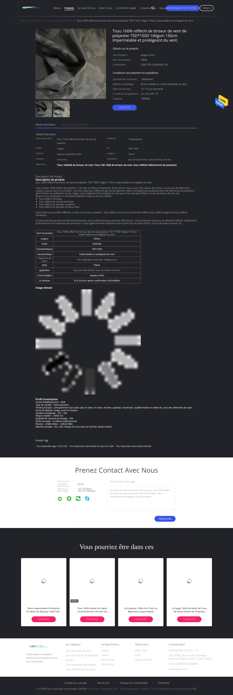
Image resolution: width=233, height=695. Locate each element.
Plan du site (103, 683)
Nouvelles (164, 8)
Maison (57, 8)
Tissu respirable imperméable (81, 664)
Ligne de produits (144, 659)
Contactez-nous (148, 8)
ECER (193, 688)
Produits (69, 8)
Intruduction (107, 664)
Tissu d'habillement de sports (80, 669)
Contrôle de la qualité (75, 683)
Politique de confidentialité (134, 683)
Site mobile (163, 683)
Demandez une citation (182, 8)
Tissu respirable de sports (79, 650)
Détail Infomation (45, 124)
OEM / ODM (141, 650)
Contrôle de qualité (126, 8)
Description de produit (75, 124)
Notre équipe (108, 659)
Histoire (105, 650)
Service (105, 655)
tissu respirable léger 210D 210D (51, 446)
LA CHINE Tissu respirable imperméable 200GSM (61, 688)
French (206, 8)
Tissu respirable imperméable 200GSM (133, 446)
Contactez (124, 107)
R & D (138, 655)
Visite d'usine (105, 8)
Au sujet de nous (86, 8)
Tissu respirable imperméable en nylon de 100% (91, 446)
